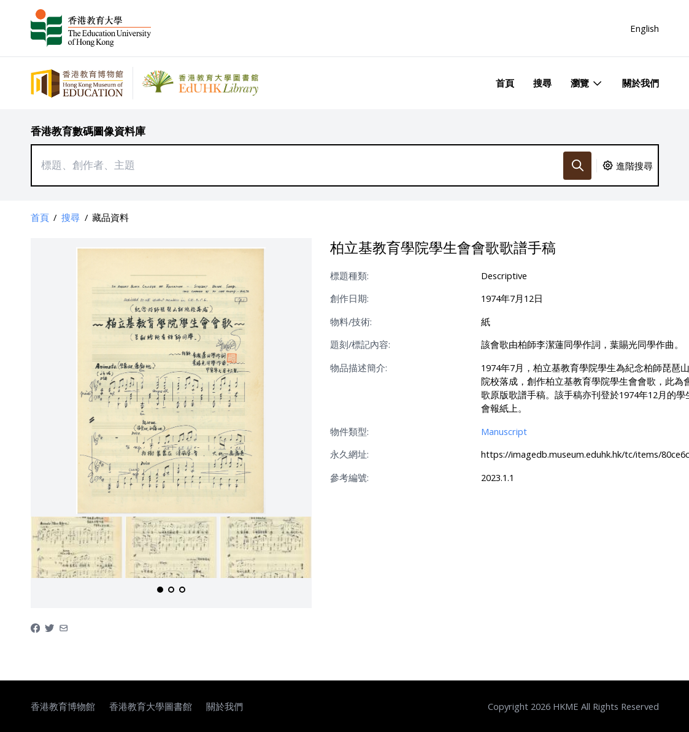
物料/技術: (351, 321)
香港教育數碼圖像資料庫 (88, 131)
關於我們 (640, 83)
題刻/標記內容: (360, 344)
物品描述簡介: (358, 367)
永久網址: (349, 454)
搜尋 (542, 83)
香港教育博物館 (63, 706)
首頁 (505, 83)
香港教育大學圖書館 (150, 706)
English (644, 28)
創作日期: (349, 298)
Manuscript (504, 431)
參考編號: (349, 477)
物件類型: (349, 431)
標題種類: (349, 275)
